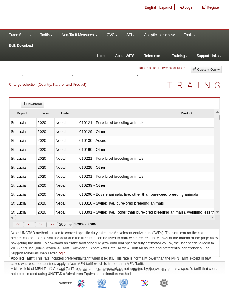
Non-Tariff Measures (80, 35)
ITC (82, 283)
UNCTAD (103, 283)
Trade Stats (20, 35)
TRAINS (196, 85)
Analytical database (159, 35)
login (61, 253)
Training (180, 56)
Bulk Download (21, 45)
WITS (59, 15)
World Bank (165, 283)
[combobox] (65, 225)
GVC (112, 35)
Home (101, 56)
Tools (189, 35)
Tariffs (46, 35)
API (130, 35)
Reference (153, 56)
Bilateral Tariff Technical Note (162, 68)
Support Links (209, 56)
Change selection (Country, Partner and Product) (47, 84)
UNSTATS (124, 283)
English (150, 7)
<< (18, 224)
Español (165, 7)
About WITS (125, 56)
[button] (18, 224)
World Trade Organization (145, 283)
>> (51, 224)
